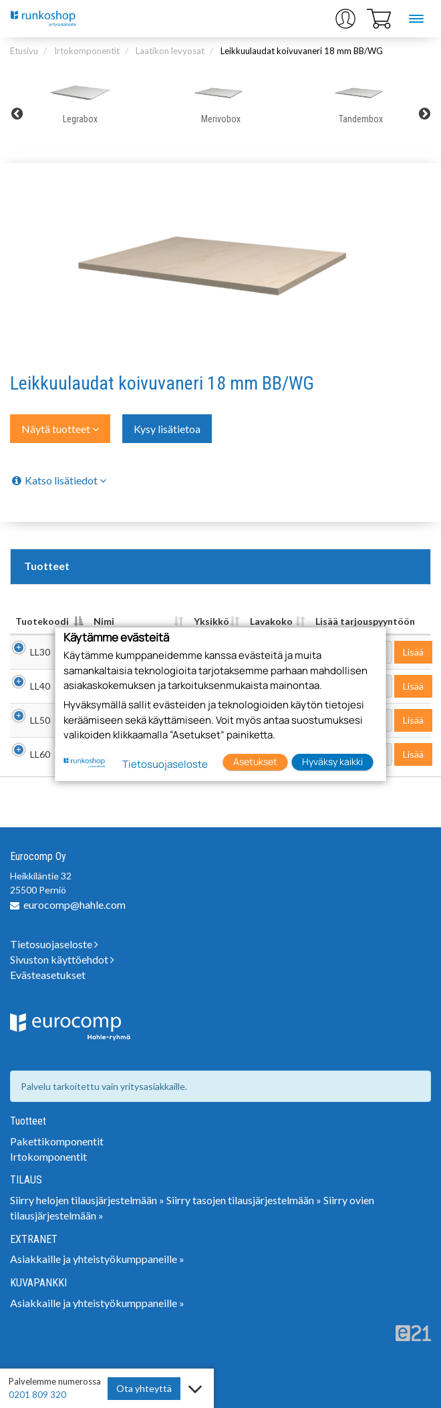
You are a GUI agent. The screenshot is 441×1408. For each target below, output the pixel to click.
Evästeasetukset (48, 974)
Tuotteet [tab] (46, 565)
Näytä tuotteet (60, 428)
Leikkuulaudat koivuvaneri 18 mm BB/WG (301, 50)
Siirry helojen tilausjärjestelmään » (87, 1199)
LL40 (40, 686)
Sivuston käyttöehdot (62, 959)
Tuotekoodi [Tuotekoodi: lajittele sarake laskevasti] (42, 621)
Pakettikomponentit (57, 1141)
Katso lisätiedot (58, 480)
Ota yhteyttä (144, 1388)
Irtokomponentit (87, 50)
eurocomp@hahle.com (74, 904)
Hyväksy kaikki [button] (332, 761)
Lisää (413, 652)
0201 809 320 (37, 1394)
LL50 (40, 720)
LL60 (40, 754)
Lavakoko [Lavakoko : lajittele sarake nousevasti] (271, 621)
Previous (16, 113)
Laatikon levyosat (170, 50)
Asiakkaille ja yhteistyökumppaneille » (97, 1258)
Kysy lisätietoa (167, 428)
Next (424, 113)
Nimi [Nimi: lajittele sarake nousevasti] (104, 621)
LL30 (40, 652)
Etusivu (24, 50)
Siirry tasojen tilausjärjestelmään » (243, 1199)
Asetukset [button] (255, 761)
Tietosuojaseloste (54, 944)
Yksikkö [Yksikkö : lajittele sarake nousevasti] (211, 621)
